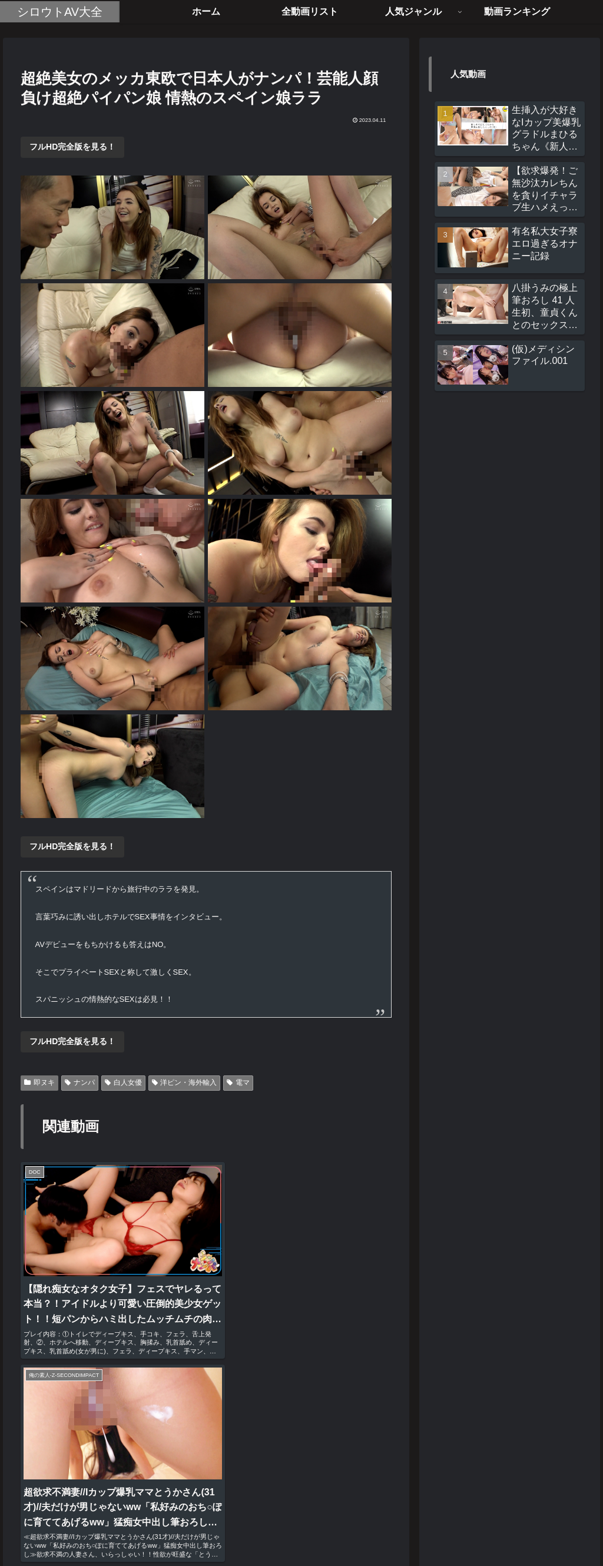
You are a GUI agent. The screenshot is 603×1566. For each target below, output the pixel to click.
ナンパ (80, 1082)
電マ (238, 1082)
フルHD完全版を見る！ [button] (72, 146)
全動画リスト (289, 1529)
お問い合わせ (351, 1529)
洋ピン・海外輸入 (184, 1082)
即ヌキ (39, 1082)
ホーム (239, 1529)
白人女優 (123, 1082)
